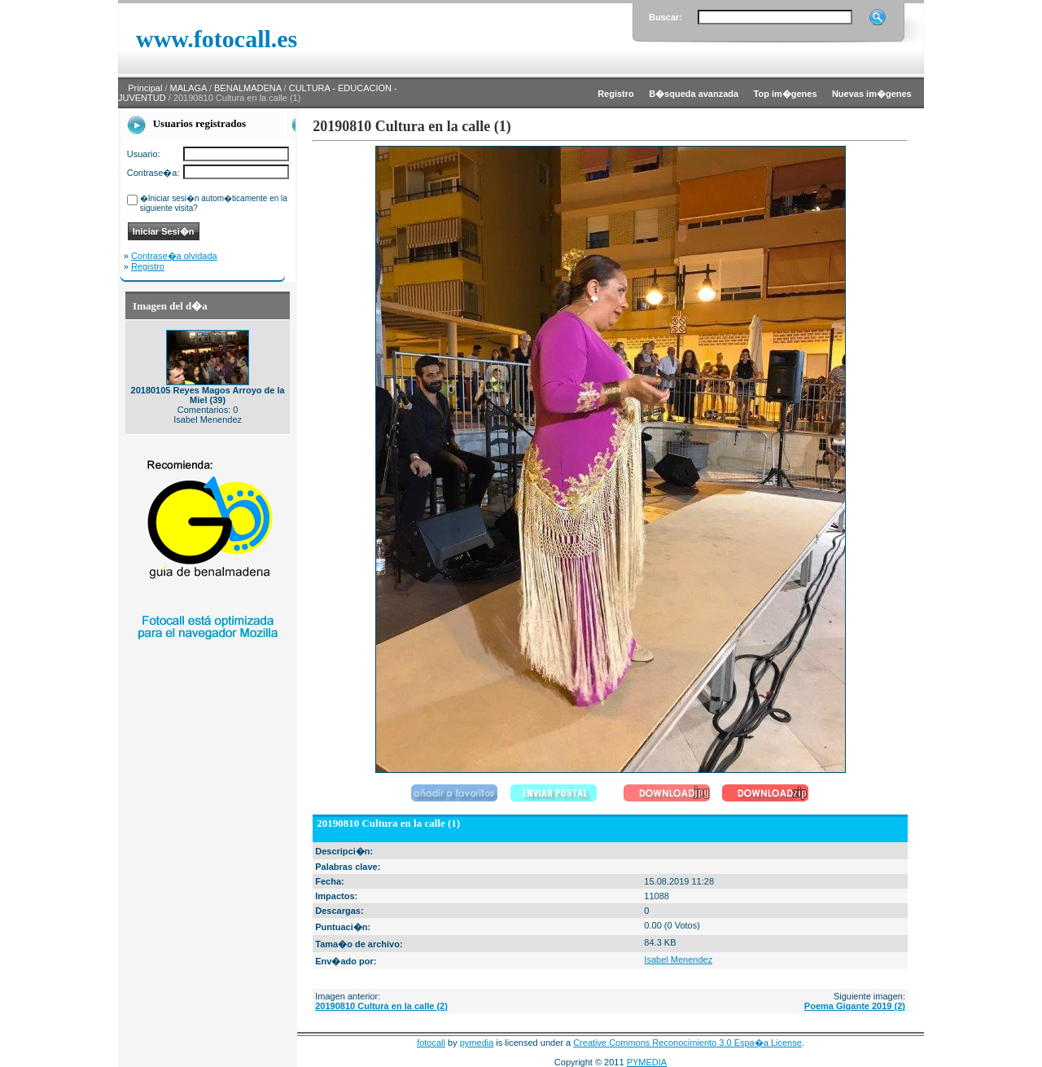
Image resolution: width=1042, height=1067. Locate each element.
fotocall (431, 1042)
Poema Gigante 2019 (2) (854, 1006)
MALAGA (188, 88)
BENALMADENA (248, 88)
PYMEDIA (647, 1062)
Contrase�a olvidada (174, 256)
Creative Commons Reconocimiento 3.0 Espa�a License (687, 1042)
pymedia (477, 1042)
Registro (147, 266)
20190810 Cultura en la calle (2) (381, 1006)
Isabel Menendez (678, 959)
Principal (145, 88)
